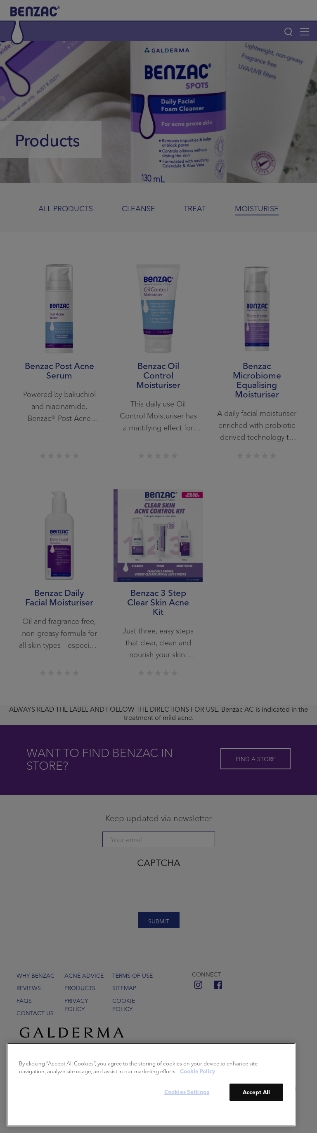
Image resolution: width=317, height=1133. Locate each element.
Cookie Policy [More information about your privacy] (197, 1071)
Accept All (256, 1092)
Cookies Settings (186, 1092)
